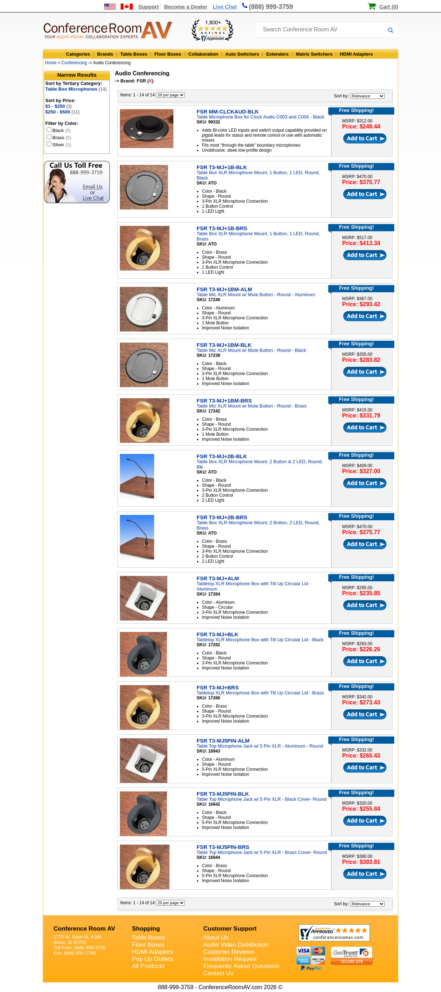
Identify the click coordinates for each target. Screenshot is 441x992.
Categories (78, 54)
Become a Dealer (185, 7)
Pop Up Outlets (152, 959)
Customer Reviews (228, 951)
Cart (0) (388, 7)
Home (50, 62)
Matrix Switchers (314, 54)
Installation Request (230, 959)
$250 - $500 (62, 112)
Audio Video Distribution (235, 944)
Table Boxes (133, 54)
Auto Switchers (242, 54)
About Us (215, 937)
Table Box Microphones (76, 89)
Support (148, 7)
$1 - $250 (58, 106)
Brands (105, 54)
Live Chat (225, 7)
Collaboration (203, 54)
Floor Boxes (167, 54)
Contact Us (218, 973)
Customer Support (230, 928)
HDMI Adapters (356, 54)
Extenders (277, 54)
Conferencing (74, 62)
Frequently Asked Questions (241, 966)
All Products (148, 966)
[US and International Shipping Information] (118, 7)
